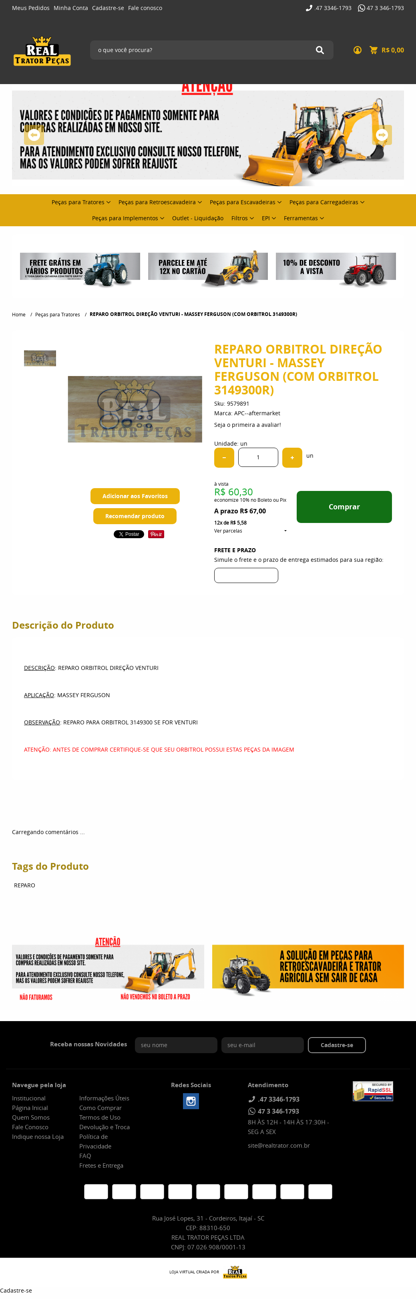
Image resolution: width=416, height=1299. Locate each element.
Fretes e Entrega (101, 1165)
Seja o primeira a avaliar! (247, 424)
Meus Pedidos (31, 8)
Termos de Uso (100, 1117)
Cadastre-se (108, 8)
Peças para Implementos (125, 218)
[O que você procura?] (320, 50)
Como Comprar (100, 1108)
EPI (266, 218)
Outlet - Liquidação (197, 218)
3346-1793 (333, 8)
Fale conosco (145, 8)
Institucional (29, 1098)
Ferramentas (301, 218)
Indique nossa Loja (38, 1136)
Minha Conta (71, 8)
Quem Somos (31, 1117)
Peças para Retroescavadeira (157, 202)
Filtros (239, 218)
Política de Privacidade (95, 1141)
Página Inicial (30, 1108)
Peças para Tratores (78, 202)
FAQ (85, 1156)
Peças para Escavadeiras (242, 202)
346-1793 (385, 8)
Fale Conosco (30, 1127)
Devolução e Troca (104, 1127)
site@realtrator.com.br (279, 1145)
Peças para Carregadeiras (323, 202)
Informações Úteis (104, 1098)
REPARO (24, 885)
